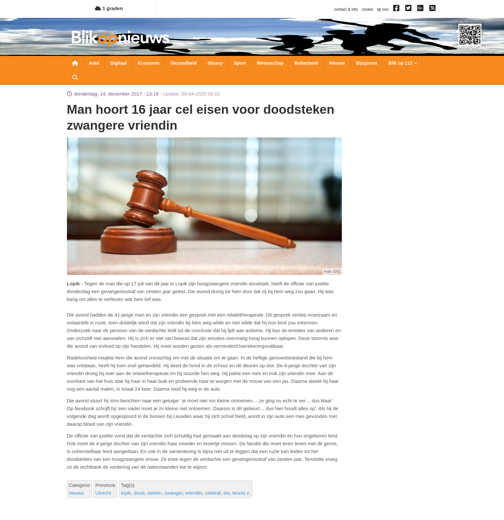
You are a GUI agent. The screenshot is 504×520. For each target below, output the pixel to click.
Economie (149, 63)
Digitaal (118, 63)
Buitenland (306, 63)
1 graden (109, 8)
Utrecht (103, 493)
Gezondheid (184, 63)
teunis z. (241, 493)
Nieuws (337, 63)
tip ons (383, 9)
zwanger (173, 493)
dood (139, 493)
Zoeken (75, 77)
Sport (240, 63)
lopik (126, 493)
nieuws (76, 493)
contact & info (346, 9)
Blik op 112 (402, 63)
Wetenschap (270, 63)
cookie (367, 9)
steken (154, 493)
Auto (94, 63)
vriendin (193, 493)
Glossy (215, 63)
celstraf (213, 493)
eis (227, 493)
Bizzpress (366, 63)
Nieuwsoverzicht (75, 63)
